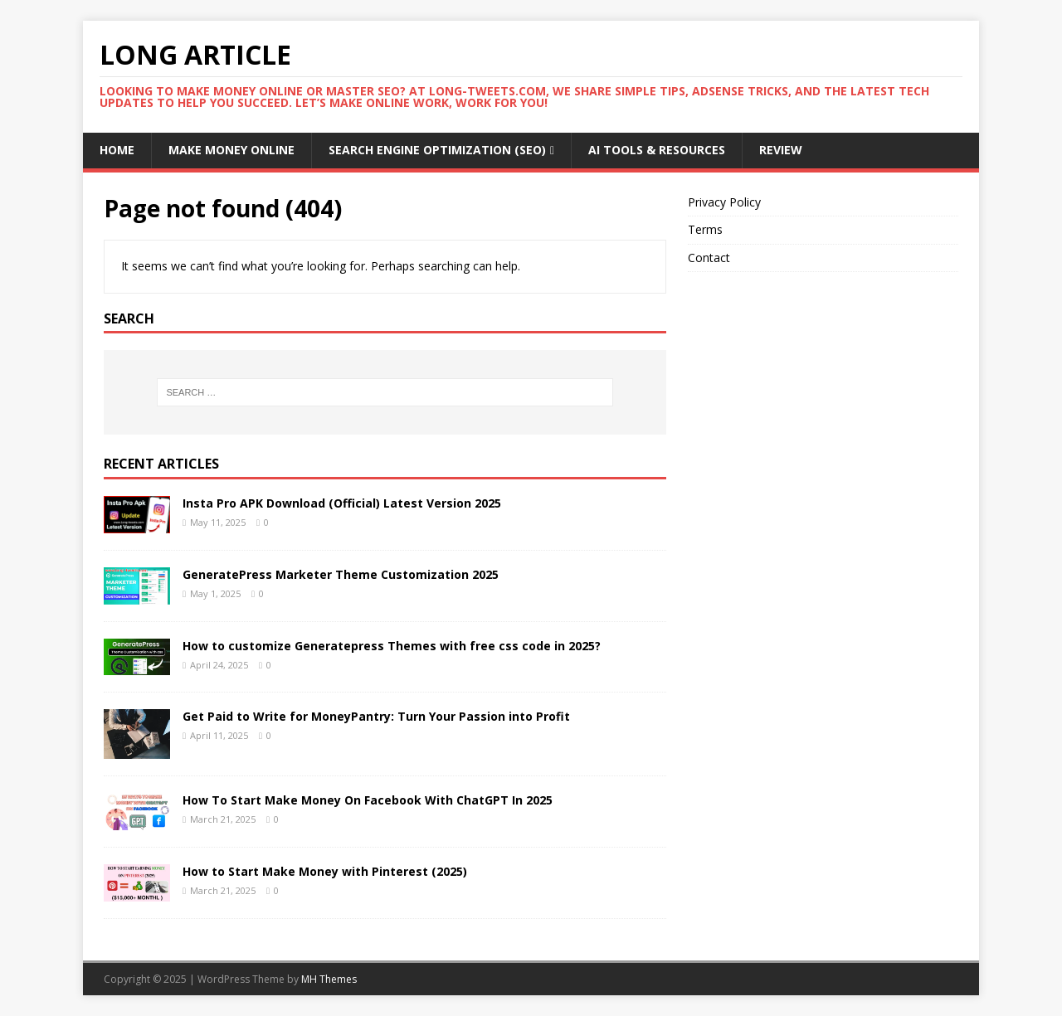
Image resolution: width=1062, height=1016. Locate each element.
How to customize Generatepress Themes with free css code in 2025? (392, 646)
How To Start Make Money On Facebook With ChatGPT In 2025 (368, 800)
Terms (705, 229)
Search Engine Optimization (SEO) (437, 150)
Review (780, 150)
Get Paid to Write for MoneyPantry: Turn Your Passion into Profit (376, 716)
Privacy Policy (724, 202)
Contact (709, 257)
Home (117, 150)
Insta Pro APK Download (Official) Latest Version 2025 (343, 503)
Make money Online (231, 150)
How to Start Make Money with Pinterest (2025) (325, 871)
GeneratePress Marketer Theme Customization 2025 (341, 574)
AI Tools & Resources (656, 150)
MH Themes (329, 979)
